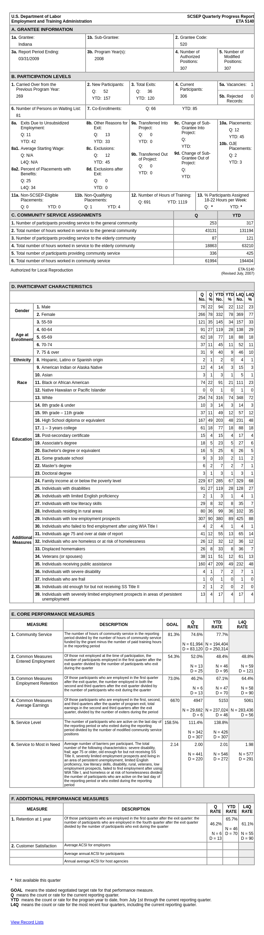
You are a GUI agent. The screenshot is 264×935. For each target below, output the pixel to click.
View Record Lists (27, 922)
